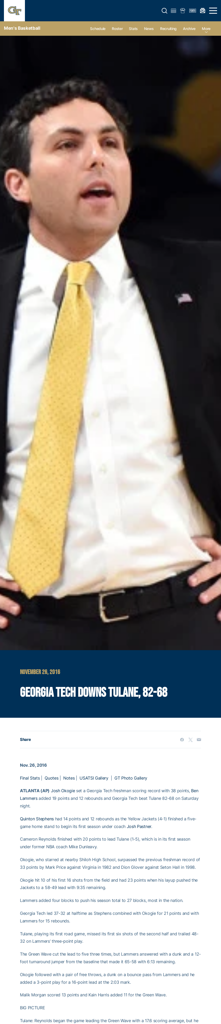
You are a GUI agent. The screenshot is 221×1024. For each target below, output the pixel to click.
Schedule (98, 28)
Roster (117, 28)
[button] (164, 10)
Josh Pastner (139, 826)
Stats (133, 28)
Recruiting (168, 28)
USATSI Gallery (94, 778)
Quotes (51, 778)
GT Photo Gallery (130, 778)
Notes (69, 778)
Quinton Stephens (37, 818)
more (206, 28)
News (149, 28)
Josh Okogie (63, 790)
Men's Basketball (22, 28)
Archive (189, 28)
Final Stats (30, 778)
